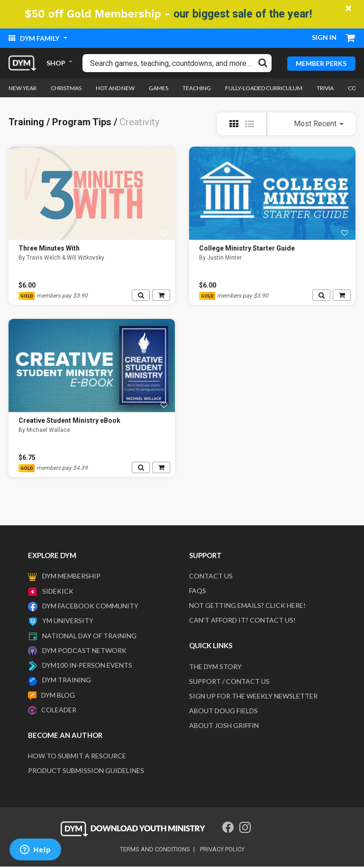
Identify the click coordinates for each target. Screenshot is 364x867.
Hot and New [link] (115, 88)
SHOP (55, 63)
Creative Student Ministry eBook (69, 421)
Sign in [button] (324, 37)
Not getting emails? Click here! (247, 606)
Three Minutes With (49, 248)
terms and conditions (155, 849)
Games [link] (158, 88)
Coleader (58, 710)
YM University (67, 621)
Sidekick (57, 591)
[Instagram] (245, 828)
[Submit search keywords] (262, 62)
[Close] (349, 8)
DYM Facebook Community (90, 606)
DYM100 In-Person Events (87, 666)
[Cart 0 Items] (350, 39)
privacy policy (222, 849)
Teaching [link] (196, 88)
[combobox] (177, 63)
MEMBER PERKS (321, 63)
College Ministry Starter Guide (247, 248)
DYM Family (35, 38)
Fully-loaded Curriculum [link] (263, 88)
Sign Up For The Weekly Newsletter (253, 696)
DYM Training (66, 680)
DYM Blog (58, 695)
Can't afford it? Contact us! (242, 620)
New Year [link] (22, 88)
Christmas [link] (66, 88)
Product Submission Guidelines (86, 771)
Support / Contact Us (229, 681)
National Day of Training (89, 636)
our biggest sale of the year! (242, 14)
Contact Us (211, 576)
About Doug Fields (223, 711)
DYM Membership (71, 576)
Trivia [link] (325, 88)
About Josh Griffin (224, 725)
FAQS (197, 591)
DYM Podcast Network (84, 650)
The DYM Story (215, 666)
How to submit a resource (77, 756)
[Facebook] (228, 828)
